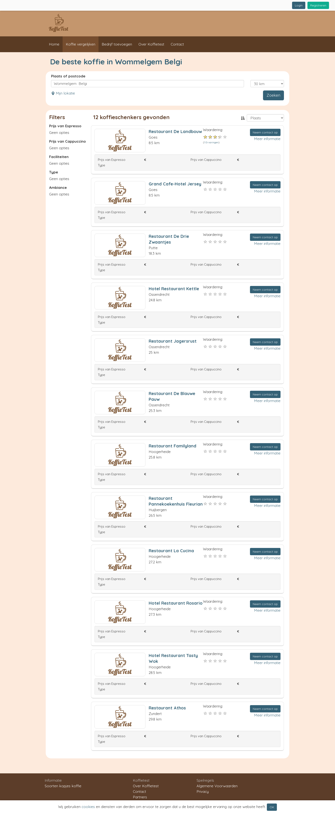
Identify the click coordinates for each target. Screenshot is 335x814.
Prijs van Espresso (65, 126)
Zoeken (273, 95)
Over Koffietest (151, 44)
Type (53, 172)
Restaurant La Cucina (171, 550)
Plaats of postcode (68, 76)
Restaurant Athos (167, 707)
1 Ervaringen (211, 142)
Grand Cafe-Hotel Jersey (175, 183)
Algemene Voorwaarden (217, 786)
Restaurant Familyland (172, 445)
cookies (88, 806)
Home (54, 44)
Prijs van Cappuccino (67, 141)
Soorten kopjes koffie (63, 786)
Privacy (203, 791)
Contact (177, 44)
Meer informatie (267, 138)
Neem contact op (265, 132)
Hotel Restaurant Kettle (174, 288)
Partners (140, 797)
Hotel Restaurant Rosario (176, 603)
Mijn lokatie (63, 93)
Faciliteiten (59, 156)
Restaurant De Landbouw (175, 131)
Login (299, 5)
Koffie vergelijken (80, 44)
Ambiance (58, 187)
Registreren (318, 5)
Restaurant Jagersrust (173, 341)
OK (272, 807)
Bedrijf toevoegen (117, 44)
